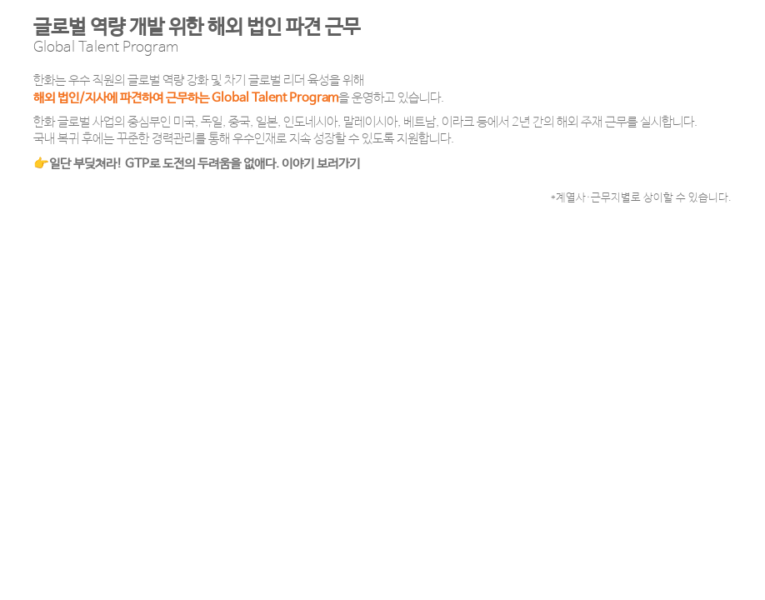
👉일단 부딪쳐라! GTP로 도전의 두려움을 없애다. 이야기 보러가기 (196, 164)
